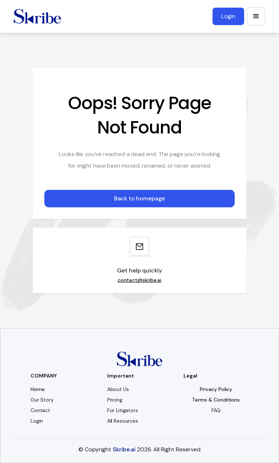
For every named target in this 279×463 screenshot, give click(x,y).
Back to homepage (139, 198)
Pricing (114, 399)
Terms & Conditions (215, 399)
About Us (118, 389)
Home (37, 389)
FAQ (216, 410)
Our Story (42, 399)
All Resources (122, 421)
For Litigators (122, 410)
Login (37, 421)
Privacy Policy (216, 389)
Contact (40, 410)
